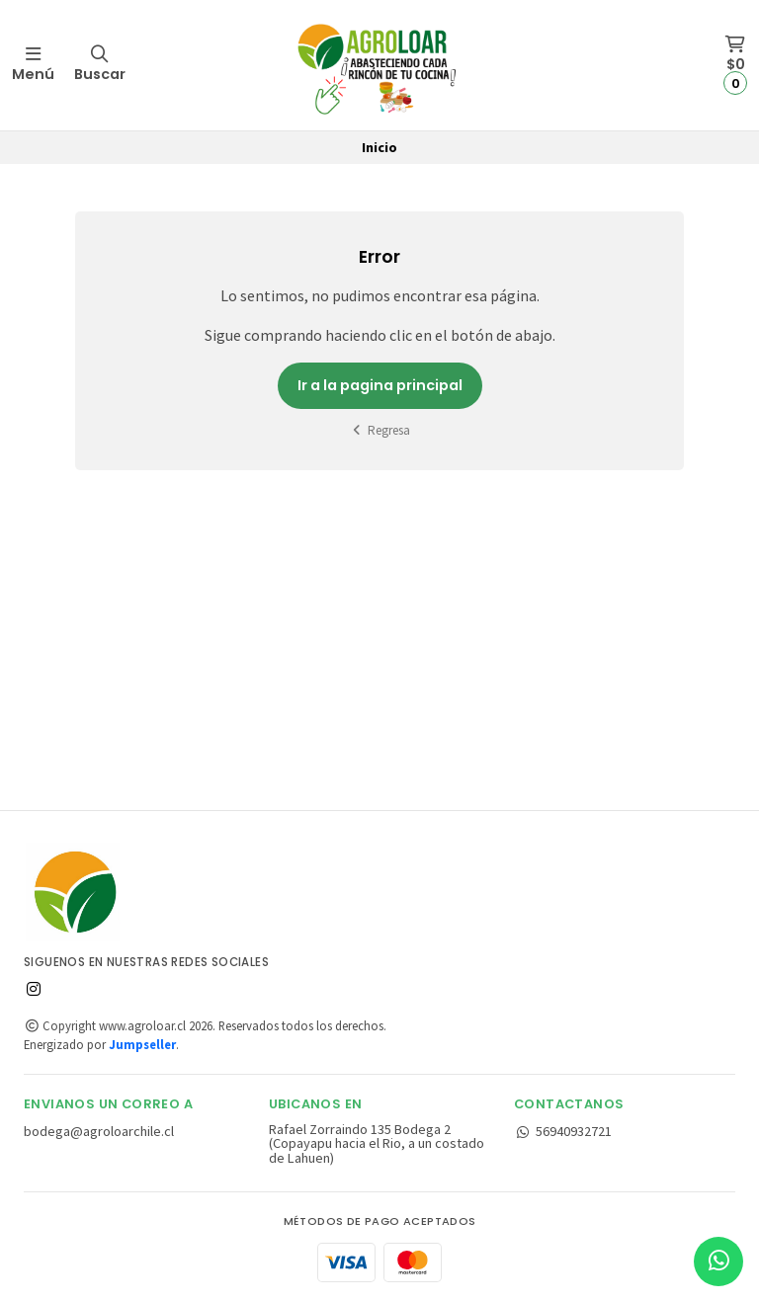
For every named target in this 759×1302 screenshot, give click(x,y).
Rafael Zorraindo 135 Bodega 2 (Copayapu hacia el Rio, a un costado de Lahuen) (376, 1143)
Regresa (380, 430)
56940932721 (563, 1131)
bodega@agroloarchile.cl (99, 1131)
